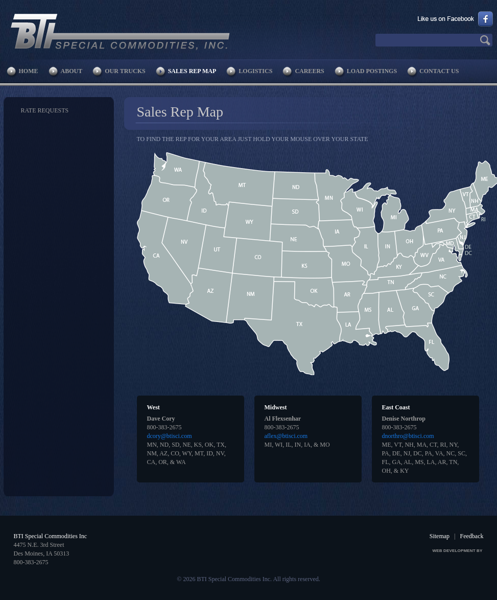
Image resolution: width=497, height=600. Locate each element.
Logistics (255, 71)
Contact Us (439, 71)
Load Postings (372, 71)
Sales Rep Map (192, 71)
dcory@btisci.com (169, 436)
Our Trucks (125, 71)
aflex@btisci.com (286, 436)
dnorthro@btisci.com (408, 436)
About (72, 71)
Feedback (472, 536)
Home (28, 71)
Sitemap (439, 536)
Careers (309, 71)
